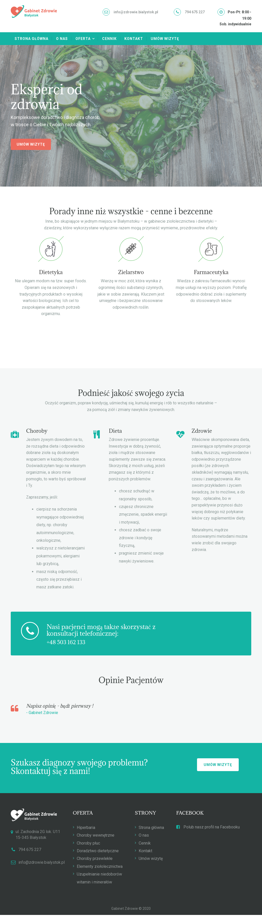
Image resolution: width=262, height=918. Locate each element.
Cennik (109, 39)
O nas (62, 39)
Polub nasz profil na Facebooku (208, 830)
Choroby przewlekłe (95, 862)
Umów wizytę (165, 39)
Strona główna (31, 39)
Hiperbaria (86, 831)
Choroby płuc (88, 846)
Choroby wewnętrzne (95, 839)
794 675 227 (195, 12)
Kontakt (133, 39)
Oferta (83, 39)
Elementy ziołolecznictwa (100, 870)
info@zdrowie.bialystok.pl (136, 12)
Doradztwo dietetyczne (98, 854)
